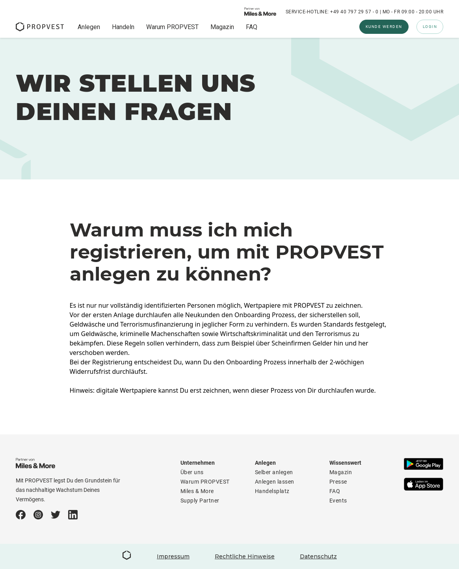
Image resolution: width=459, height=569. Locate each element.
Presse (338, 481)
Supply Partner (199, 500)
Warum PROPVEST (172, 27)
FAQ (251, 27)
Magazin (222, 27)
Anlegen (89, 27)
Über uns (192, 472)
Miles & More (197, 491)
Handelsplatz (272, 491)
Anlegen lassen (274, 481)
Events (338, 500)
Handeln (123, 27)
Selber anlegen (274, 472)
